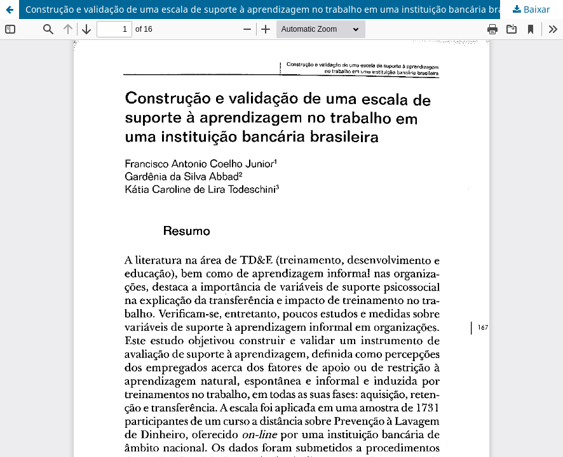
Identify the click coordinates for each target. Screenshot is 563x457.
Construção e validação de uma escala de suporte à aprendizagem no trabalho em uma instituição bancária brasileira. (278, 9)
